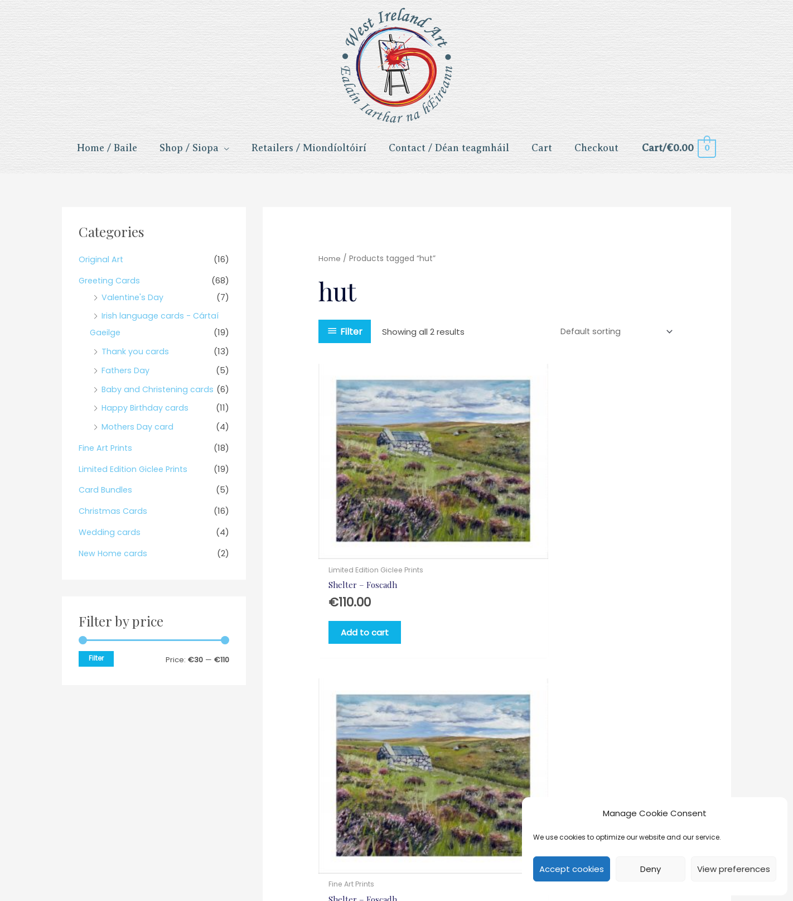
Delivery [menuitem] (460, 820)
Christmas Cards (114, 518)
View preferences (733, 869)
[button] (357, 864)
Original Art (101, 267)
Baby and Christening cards (158, 396)
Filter (96, 665)
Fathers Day (126, 378)
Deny (650, 869)
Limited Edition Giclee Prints (135, 476)
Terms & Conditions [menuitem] (268, 820)
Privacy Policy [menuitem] (352, 820)
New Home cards (114, 560)
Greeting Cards (111, 287)
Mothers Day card (138, 434)
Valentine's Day (133, 304)
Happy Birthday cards (145, 415)
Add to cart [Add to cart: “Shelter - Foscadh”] (374, 594)
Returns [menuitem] (412, 820)
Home (329, 266)
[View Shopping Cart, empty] (678, 152)
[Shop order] (612, 339)
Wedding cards (110, 540)
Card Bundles (106, 497)
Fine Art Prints (106, 455)
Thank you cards (135, 359)
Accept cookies (571, 869)
